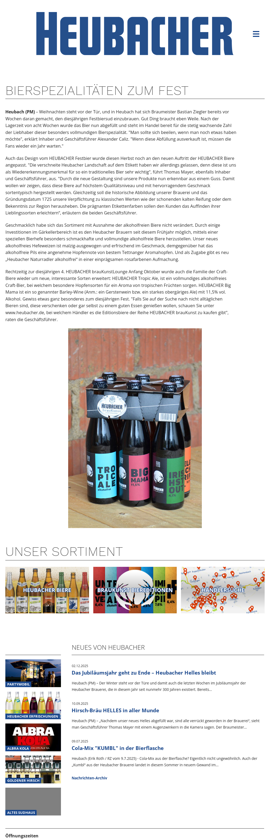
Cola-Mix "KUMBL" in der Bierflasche (118, 748)
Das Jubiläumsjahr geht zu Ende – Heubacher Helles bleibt (144, 672)
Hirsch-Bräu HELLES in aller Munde (115, 710)
